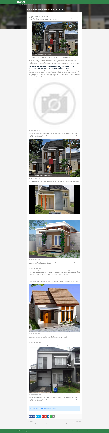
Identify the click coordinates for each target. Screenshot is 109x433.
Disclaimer (89, 431)
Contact (73, 431)
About (69, 431)
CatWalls (22, 431)
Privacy (84, 431)
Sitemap (79, 431)
